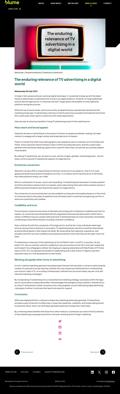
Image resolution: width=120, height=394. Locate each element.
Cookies (36, 372)
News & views (19, 72)
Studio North (110, 381)
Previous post (27, 352)
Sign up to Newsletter (54, 372)
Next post (94, 352)
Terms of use (11, 372)
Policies (24, 372)
